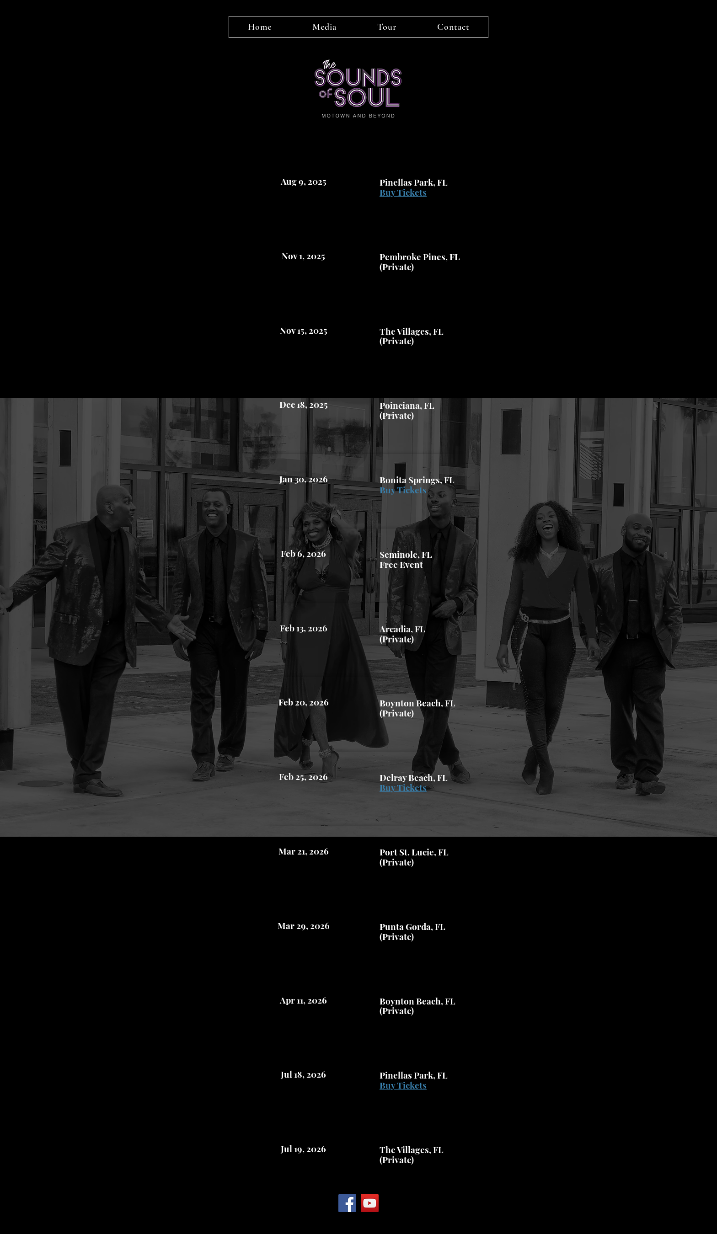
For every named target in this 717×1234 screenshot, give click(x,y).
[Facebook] (347, 1203)
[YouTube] (370, 1203)
